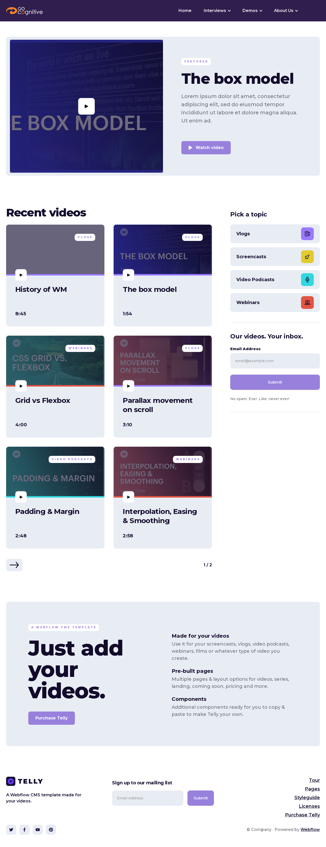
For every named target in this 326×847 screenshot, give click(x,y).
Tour (314, 780)
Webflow (310, 829)
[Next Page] (14, 565)
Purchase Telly (51, 718)
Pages (312, 789)
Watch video (210, 147)
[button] (217, 10)
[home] (24, 10)
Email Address (245, 348)
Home (185, 10)
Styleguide (307, 797)
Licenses (309, 806)
